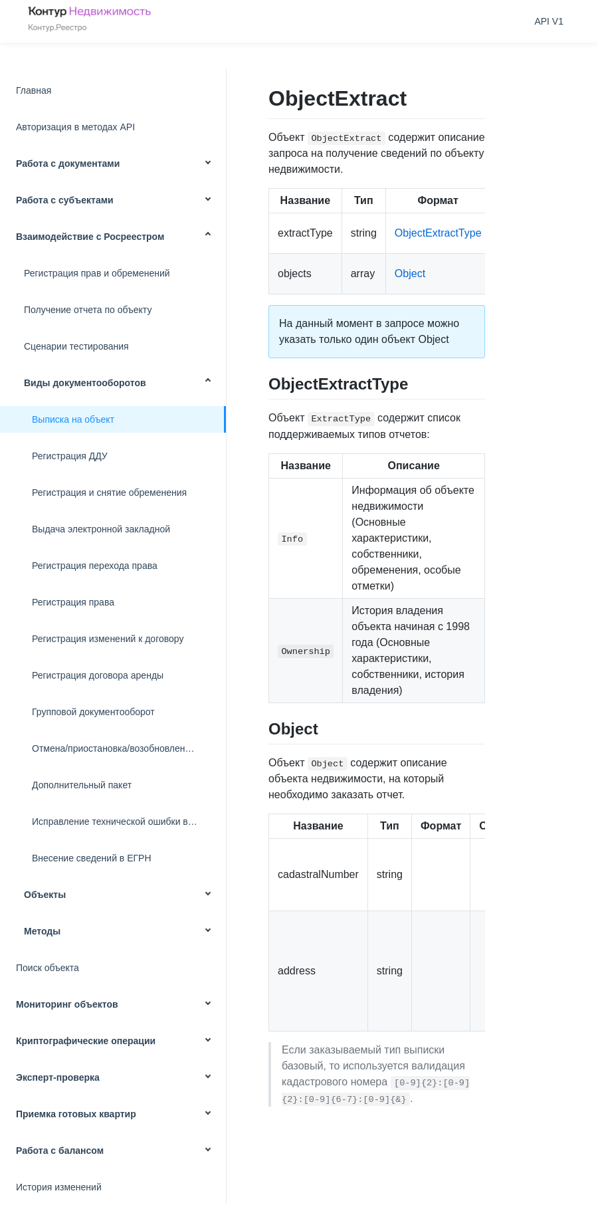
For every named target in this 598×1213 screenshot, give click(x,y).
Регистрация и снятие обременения (109, 492)
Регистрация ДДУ (70, 456)
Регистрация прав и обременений (97, 273)
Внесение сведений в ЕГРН (91, 858)
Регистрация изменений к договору (107, 638)
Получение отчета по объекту (87, 309)
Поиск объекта (47, 967)
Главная (33, 90)
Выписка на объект (73, 419)
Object (410, 273)
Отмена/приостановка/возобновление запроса (129, 748)
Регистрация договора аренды (97, 675)
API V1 (548, 21)
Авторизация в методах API (75, 127)
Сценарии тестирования (76, 346)
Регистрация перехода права (94, 565)
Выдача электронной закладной (101, 529)
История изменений (59, 1187)
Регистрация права (73, 602)
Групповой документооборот (93, 712)
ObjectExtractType (438, 233)
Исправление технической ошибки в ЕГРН (123, 821)
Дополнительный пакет (82, 785)
